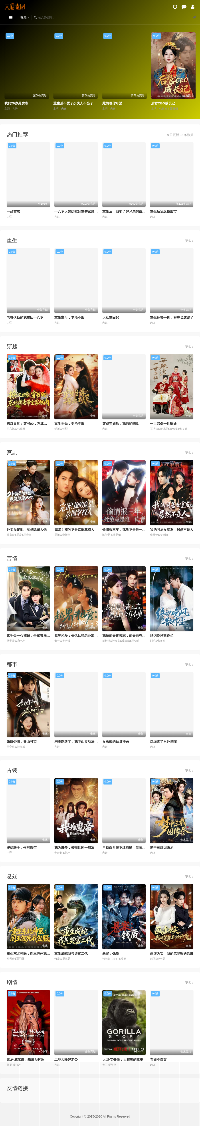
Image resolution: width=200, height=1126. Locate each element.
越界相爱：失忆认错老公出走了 (77, 635)
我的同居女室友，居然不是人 (171, 529)
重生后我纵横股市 (163, 211)
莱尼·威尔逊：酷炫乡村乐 (25, 1059)
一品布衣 (13, 211)
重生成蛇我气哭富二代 (71, 953)
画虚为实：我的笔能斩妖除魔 (171, 953)
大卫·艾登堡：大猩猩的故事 (122, 1059)
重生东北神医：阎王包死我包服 (30, 953)
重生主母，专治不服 (69, 317)
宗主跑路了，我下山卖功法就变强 (79, 741)
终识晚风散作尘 (161, 635)
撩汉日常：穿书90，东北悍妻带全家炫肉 (37, 423)
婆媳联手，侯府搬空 (22, 847)
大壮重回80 (110, 317)
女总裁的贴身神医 (115, 741)
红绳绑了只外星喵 (163, 741)
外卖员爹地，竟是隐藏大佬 (27, 529)
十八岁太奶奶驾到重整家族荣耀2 (78, 211)
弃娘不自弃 (158, 1059)
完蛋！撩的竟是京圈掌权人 (74, 529)
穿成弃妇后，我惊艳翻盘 (120, 423)
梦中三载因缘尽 (161, 847)
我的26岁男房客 (16, 103)
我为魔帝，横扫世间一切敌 (74, 847)
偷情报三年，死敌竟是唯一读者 (125, 529)
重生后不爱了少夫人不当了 (73, 103)
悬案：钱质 (110, 953)
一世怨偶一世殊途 (163, 423)
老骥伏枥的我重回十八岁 (25, 317)
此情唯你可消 (112, 103)
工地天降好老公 (66, 1059)
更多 (189, 241)
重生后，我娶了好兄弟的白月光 (125, 211)
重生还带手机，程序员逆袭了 (171, 317)
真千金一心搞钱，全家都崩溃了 (30, 635)
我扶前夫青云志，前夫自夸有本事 (127, 635)
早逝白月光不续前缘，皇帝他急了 (127, 847)
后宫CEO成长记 (163, 103)
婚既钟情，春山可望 (22, 741)
